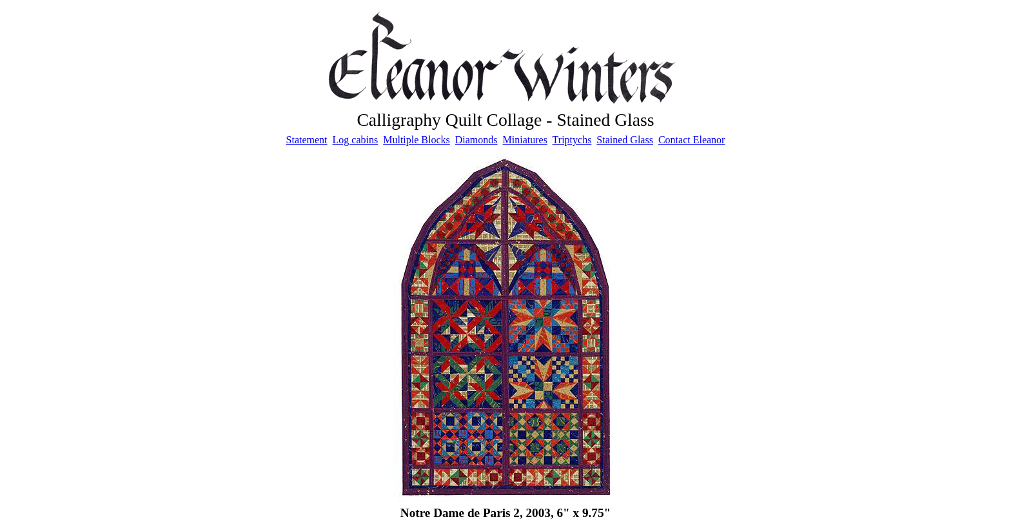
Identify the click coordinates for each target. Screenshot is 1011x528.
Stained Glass (624, 139)
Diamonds (476, 139)
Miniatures (525, 139)
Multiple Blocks (416, 139)
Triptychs (572, 139)
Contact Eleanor (691, 139)
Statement (307, 139)
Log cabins (355, 139)
